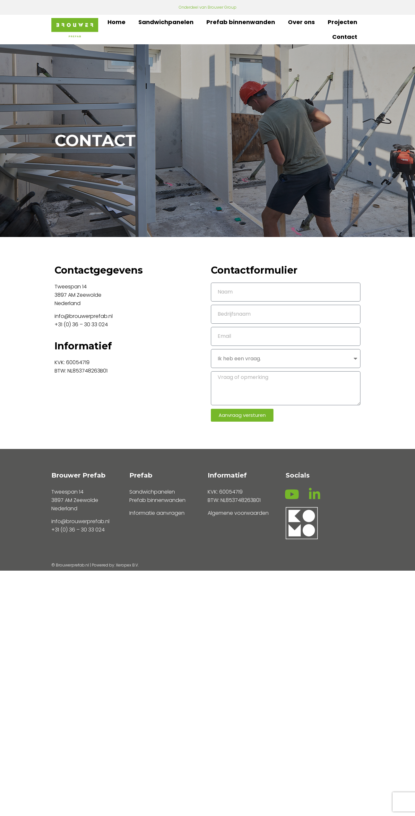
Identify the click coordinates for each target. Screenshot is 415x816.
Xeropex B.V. (127, 565)
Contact (344, 37)
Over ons (301, 22)
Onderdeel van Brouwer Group (208, 7)
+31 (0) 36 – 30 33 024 (82, 324)
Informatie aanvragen (157, 513)
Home (116, 22)
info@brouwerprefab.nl (84, 316)
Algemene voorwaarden (238, 513)
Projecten (342, 22)
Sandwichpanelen (166, 22)
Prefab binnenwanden (240, 22)
